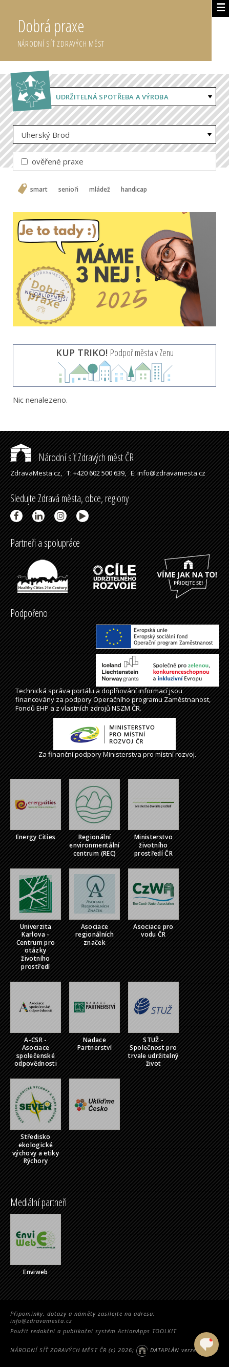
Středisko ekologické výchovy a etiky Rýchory (35, 1148)
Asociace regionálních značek (94, 934)
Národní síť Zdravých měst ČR (72, 457)
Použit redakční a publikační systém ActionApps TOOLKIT (93, 1331)
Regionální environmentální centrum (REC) (94, 845)
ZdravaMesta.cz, (36, 473)
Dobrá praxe (114, 30)
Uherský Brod (45, 135)
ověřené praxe (52, 161)
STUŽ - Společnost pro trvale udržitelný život (153, 1051)
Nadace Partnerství (94, 1043)
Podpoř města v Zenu (115, 352)
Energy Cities (36, 837)
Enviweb (35, 1272)
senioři (68, 190)
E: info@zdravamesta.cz (168, 473)
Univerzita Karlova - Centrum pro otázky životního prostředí (35, 946)
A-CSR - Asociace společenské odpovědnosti (35, 1051)
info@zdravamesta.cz (41, 1320)
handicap (134, 190)
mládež (99, 190)
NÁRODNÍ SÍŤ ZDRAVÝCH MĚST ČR (58, 1350)
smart (39, 190)
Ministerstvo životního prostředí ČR (153, 845)
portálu (83, 690)
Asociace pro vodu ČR (153, 930)
